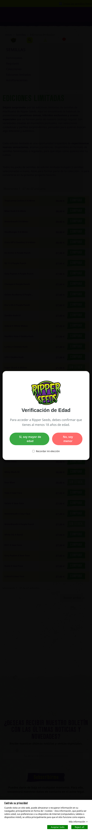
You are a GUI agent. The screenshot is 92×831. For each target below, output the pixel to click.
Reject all (79, 826)
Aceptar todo (57, 826)
